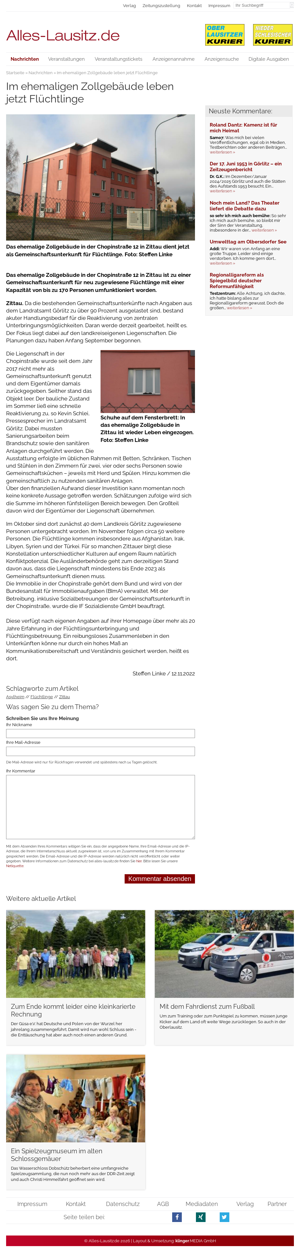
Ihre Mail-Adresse (23, 742)
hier (139, 861)
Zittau (64, 696)
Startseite (15, 72)
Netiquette (14, 866)
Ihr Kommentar (20, 771)
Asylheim (15, 696)
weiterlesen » (222, 152)
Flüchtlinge (42, 696)
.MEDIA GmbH (195, 1240)
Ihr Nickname (19, 724)
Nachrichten (41, 72)
